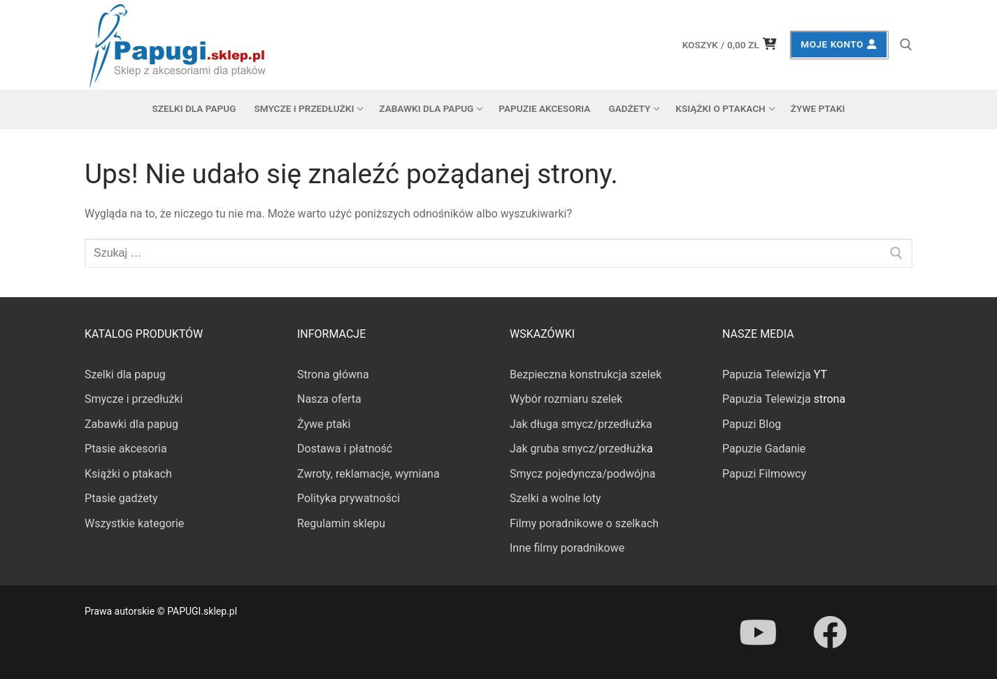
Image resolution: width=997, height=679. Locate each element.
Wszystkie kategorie (134, 523)
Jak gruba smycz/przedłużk (578, 448)
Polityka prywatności (348, 498)
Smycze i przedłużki (133, 399)
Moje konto (839, 44)
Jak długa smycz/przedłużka (581, 424)
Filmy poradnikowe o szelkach (584, 523)
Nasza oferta (329, 399)
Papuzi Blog (751, 424)
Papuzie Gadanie (763, 448)
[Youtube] (758, 632)
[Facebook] (829, 632)
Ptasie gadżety (121, 498)
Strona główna (333, 374)
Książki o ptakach (128, 473)
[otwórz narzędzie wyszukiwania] (906, 44)
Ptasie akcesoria (126, 448)
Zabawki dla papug (131, 424)
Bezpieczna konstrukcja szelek (585, 374)
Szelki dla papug (125, 374)
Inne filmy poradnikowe (567, 548)
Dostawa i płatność (344, 448)
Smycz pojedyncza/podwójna (582, 473)
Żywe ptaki (323, 424)
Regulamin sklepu (341, 523)
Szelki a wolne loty (555, 498)
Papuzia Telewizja (766, 374)
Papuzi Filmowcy (764, 473)
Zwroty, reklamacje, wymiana (368, 473)
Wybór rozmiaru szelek (566, 399)
